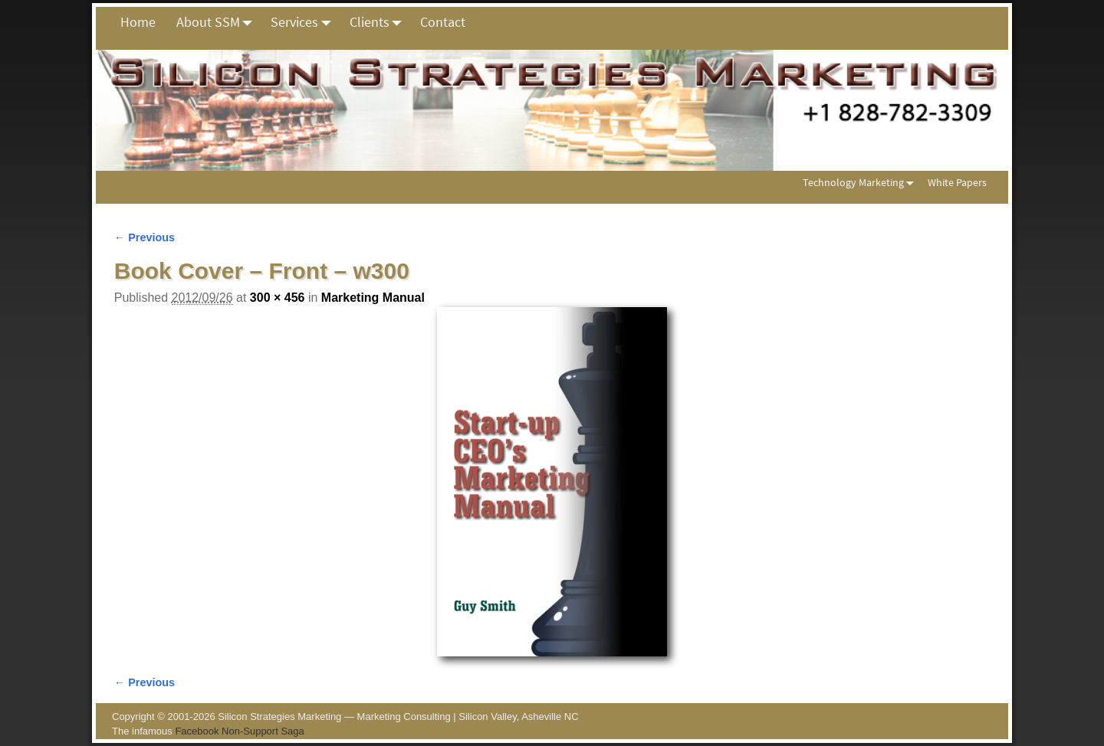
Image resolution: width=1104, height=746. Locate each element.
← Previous (144, 237)
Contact (442, 22)
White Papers (957, 182)
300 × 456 (277, 297)
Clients (380, 22)
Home (138, 22)
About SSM (218, 22)
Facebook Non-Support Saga (239, 731)
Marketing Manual (373, 297)
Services (305, 22)
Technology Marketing (861, 183)
